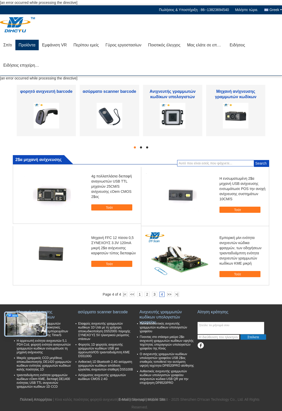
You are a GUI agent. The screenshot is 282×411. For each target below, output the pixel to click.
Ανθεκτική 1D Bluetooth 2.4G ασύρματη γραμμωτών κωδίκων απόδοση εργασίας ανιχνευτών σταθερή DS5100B (105, 365)
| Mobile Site (155, 399)
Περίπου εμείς (86, 45)
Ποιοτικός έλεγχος (164, 45)
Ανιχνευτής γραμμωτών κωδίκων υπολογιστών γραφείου (172, 96)
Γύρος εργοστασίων (123, 45)
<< (132, 294)
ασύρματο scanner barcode (109, 91)
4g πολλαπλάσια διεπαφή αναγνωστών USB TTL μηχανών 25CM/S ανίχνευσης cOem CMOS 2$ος (111, 186)
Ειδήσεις (237, 45)
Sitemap (138, 399)
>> (169, 294)
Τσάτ (107, 207)
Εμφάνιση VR (54, 45)
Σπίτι (7, 45)
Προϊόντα (27, 45)
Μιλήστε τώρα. (246, 10)
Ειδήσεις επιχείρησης (22, 65)
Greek (275, 10)
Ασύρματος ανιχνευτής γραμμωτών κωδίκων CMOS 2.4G (102, 377)
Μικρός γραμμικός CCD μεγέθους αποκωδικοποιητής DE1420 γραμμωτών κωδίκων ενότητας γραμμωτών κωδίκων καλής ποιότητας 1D (44, 363)
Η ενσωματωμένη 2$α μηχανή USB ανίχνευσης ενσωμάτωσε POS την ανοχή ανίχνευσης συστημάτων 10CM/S (242, 188)
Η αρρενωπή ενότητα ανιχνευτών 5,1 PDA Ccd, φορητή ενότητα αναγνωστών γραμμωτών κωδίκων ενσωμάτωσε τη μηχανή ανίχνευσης (44, 346)
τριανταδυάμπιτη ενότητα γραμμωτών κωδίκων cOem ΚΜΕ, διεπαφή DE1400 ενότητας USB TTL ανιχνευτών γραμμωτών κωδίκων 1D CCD (43, 380)
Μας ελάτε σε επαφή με (206, 45)
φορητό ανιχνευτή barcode (46, 91)
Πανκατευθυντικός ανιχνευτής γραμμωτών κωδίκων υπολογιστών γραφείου (163, 327)
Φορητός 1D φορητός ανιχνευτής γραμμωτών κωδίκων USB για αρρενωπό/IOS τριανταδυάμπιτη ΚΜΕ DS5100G (104, 350)
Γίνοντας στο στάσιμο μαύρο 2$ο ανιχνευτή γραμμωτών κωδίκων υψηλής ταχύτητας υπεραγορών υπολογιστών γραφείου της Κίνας (167, 342)
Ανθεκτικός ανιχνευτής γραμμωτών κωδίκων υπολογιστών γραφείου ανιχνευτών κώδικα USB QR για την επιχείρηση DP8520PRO (164, 377)
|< (124, 294)
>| (176, 294)
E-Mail (123, 399)
